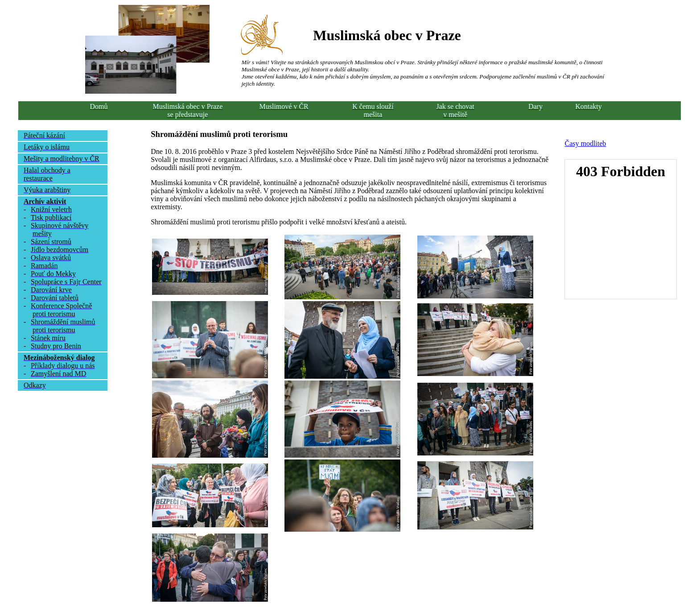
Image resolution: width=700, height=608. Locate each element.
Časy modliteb (585, 143)
